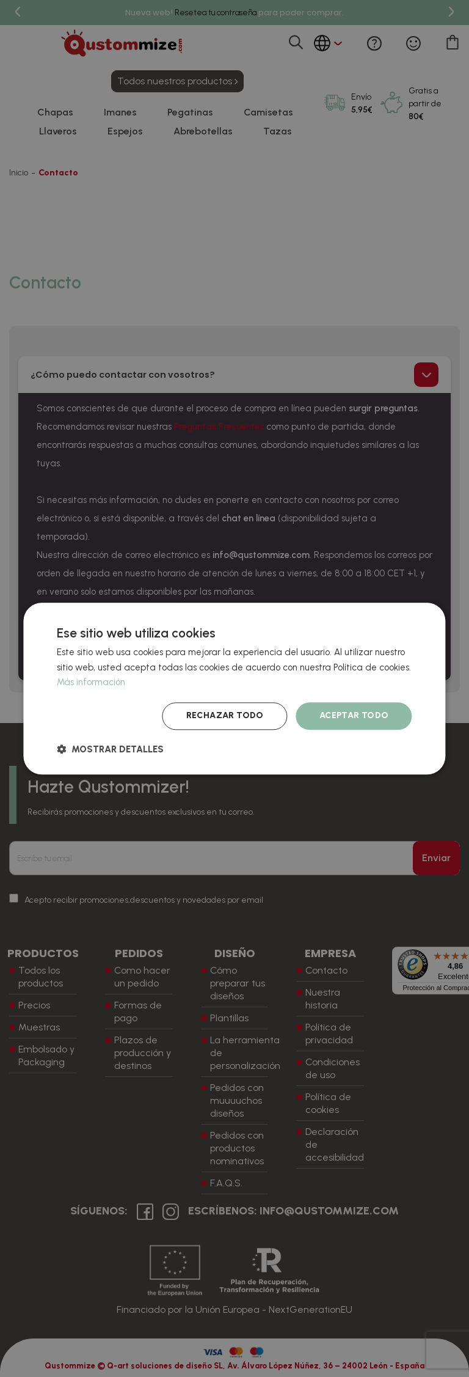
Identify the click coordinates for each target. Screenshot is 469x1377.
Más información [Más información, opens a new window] (91, 682)
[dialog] (234, 688)
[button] (110, 749)
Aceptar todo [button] (354, 715)
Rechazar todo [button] (225, 715)
